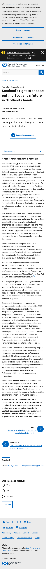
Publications (13, 80)
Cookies (35, 533)
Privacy (37, 538)
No (8, 491)
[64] (27, 334)
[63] (34, 276)
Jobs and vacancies (24, 538)
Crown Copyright (8, 538)
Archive (17, 533)
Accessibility (6, 533)
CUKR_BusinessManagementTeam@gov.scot (25, 466)
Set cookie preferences (23, 44)
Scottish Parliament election (18, 52)
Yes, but (10, 496)
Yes (8, 485)
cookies (12, 4)
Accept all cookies (23, 30)
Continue (7, 504)
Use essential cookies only (23, 38)
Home (4, 80)
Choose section (23, 151)
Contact (26, 533)
